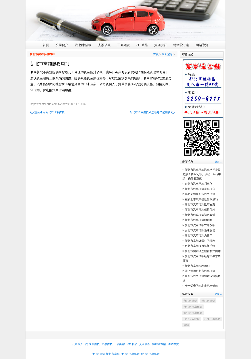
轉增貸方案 (181, 45)
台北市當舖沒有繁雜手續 (200, 245)
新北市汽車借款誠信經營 (200, 214)
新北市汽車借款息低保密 (200, 188)
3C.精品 (142, 45)
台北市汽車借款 (193, 306)
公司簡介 (62, 45)
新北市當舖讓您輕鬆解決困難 (203, 251)
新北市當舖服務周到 (42, 54)
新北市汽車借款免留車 (198, 235)
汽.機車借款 (83, 45)
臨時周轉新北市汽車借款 (200, 194)
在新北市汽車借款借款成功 (201, 199)
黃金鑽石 (160, 45)
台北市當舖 (190, 300)
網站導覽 (202, 45)
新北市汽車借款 (193, 312)
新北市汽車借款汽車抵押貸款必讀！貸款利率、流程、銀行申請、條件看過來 (202, 174)
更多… (218, 161)
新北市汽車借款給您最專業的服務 (150, 112)
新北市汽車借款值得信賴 (200, 209)
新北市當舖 (208, 300)
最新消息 (167, 54)
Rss (220, 3)
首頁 (46, 45)
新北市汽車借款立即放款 (200, 225)
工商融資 (123, 45)
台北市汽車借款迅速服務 (200, 230)
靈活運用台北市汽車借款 (49, 112)
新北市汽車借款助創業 (198, 219)
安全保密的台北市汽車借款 (201, 285)
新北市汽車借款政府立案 (200, 204)
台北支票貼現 (191, 319)
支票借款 (104, 45)
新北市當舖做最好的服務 (200, 240)
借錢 (186, 325)
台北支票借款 (212, 319)
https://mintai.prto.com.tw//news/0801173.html (58, 104)
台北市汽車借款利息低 (198, 183)
